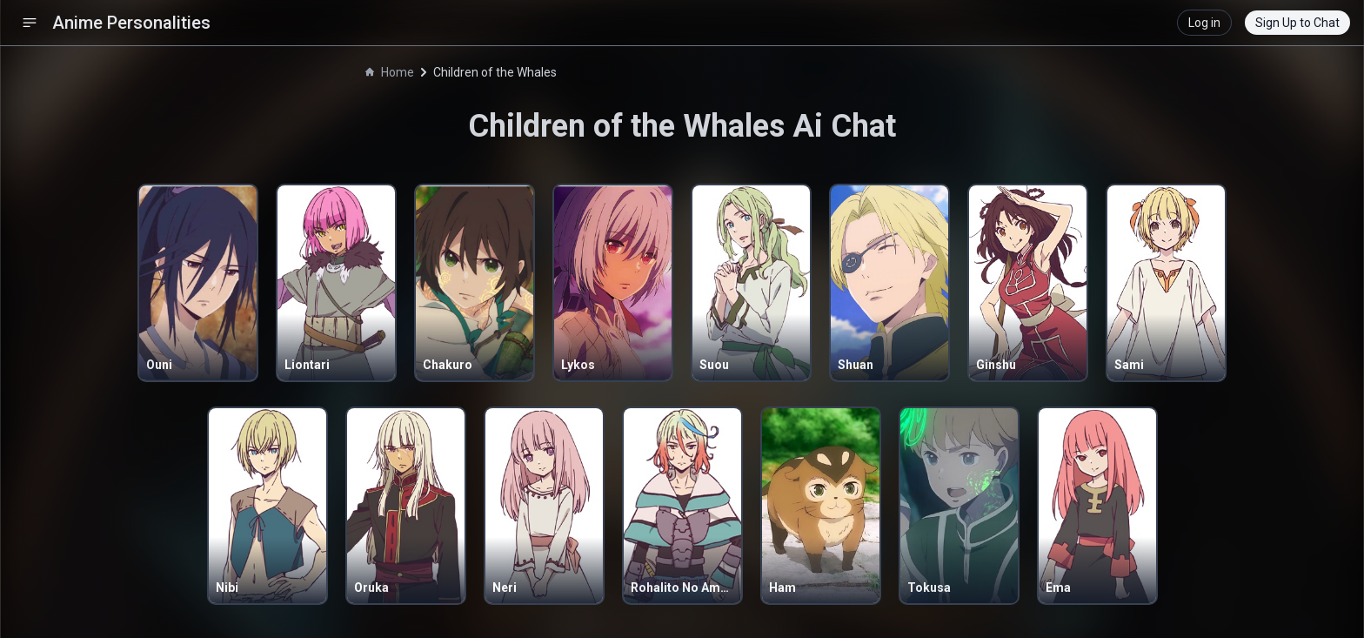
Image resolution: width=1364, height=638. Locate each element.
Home (389, 72)
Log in (1204, 23)
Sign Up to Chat (1297, 23)
